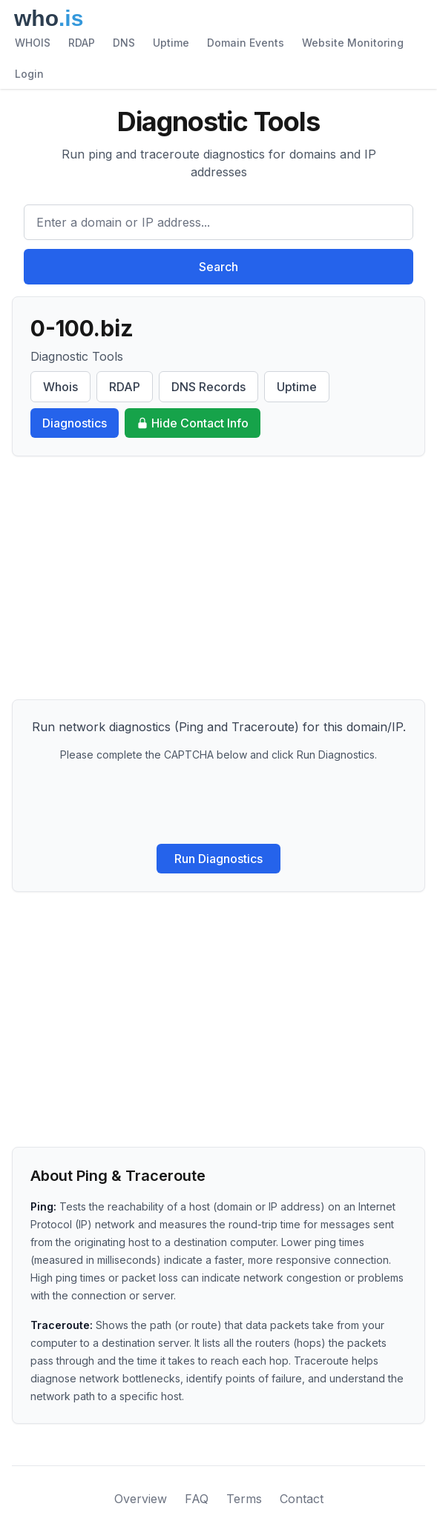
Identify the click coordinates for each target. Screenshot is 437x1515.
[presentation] (219, 803)
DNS (124, 42)
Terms (244, 1498)
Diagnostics (74, 423)
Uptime (171, 42)
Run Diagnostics (218, 858)
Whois (60, 386)
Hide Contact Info (193, 423)
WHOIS (32, 42)
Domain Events (245, 42)
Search (218, 266)
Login (29, 73)
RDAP (81, 42)
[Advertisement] (218, 578)
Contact (301, 1498)
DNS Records (208, 386)
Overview (140, 1498)
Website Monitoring (353, 42)
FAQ (196, 1498)
